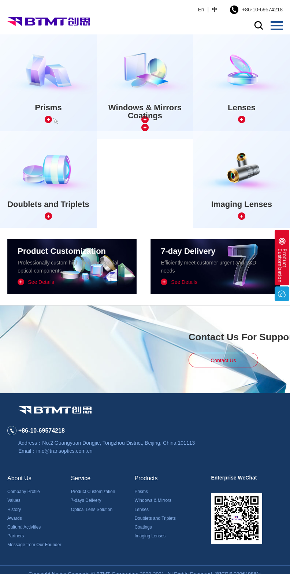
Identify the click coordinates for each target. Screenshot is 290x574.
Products (145, 478)
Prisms (141, 491)
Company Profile (23, 491)
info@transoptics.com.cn (64, 451)
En (201, 9)
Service (80, 478)
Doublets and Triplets (155, 518)
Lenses (141, 509)
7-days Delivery (86, 500)
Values (14, 500)
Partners (15, 535)
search (258, 25)
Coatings (143, 527)
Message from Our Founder (34, 544)
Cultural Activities (24, 527)
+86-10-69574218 (262, 9)
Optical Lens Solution (91, 509)
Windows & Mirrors (152, 500)
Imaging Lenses (150, 535)
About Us (19, 478)
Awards (14, 518)
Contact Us (223, 360)
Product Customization (93, 491)
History (14, 509)
